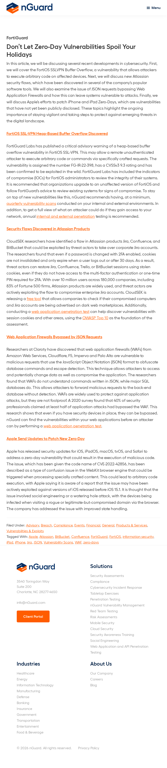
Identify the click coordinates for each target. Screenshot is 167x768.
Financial (93, 525)
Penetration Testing (105, 599)
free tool (34, 298)
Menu (156, 7)
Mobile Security (102, 623)
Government (27, 714)
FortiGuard (99, 536)
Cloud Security (101, 628)
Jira (29, 542)
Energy (22, 679)
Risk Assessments (103, 617)
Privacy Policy (88, 748)
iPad (10, 542)
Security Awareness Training (112, 634)
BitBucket (62, 536)
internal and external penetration (66, 216)
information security (138, 536)
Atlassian (46, 536)
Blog (93, 685)
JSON (38, 542)
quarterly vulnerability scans (31, 203)
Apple (33, 536)
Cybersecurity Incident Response (116, 587)
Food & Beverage (30, 732)
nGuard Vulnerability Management (117, 605)
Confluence (80, 536)
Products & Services (131, 525)
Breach (46, 525)
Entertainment (28, 726)
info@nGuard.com (31, 602)
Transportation (28, 720)
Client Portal (33, 616)
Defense (23, 697)
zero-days (91, 542)
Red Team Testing (104, 611)
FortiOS (115, 536)
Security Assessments (107, 575)
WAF (78, 542)
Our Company (101, 673)
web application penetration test (60, 311)
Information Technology (35, 685)
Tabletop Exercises (104, 593)
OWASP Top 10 (95, 317)
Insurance (24, 708)
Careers (96, 679)
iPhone (20, 542)
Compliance (63, 525)
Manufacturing (28, 691)
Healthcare (25, 673)
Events (79, 525)
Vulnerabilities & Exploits (25, 531)
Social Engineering (104, 640)
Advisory (32, 525)
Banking (23, 703)
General (108, 525)
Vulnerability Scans (58, 542)
